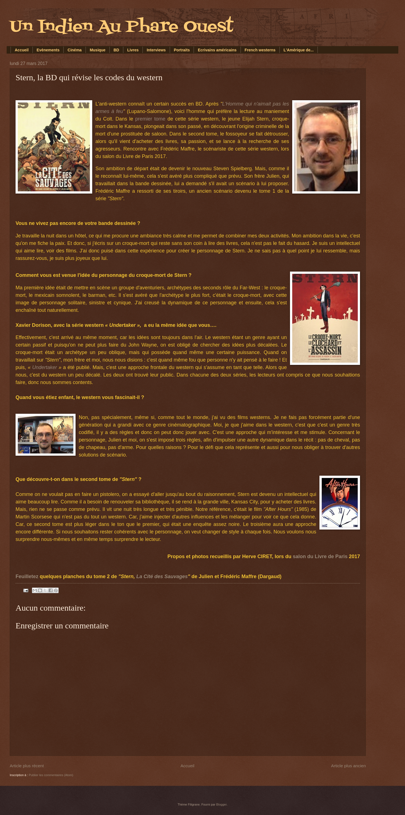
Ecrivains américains (217, 50)
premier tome (150, 119)
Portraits (182, 50)
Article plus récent (27, 765)
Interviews (156, 50)
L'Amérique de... (299, 50)
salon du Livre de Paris (320, 556)
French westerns (260, 50)
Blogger (221, 804)
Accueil (22, 50)
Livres (133, 50)
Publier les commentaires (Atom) (51, 775)
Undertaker (44, 367)
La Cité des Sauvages (162, 576)
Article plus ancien (348, 765)
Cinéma (75, 50)
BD (116, 50)
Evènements (48, 50)
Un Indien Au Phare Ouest (121, 27)
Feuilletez (27, 576)
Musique (98, 50)
